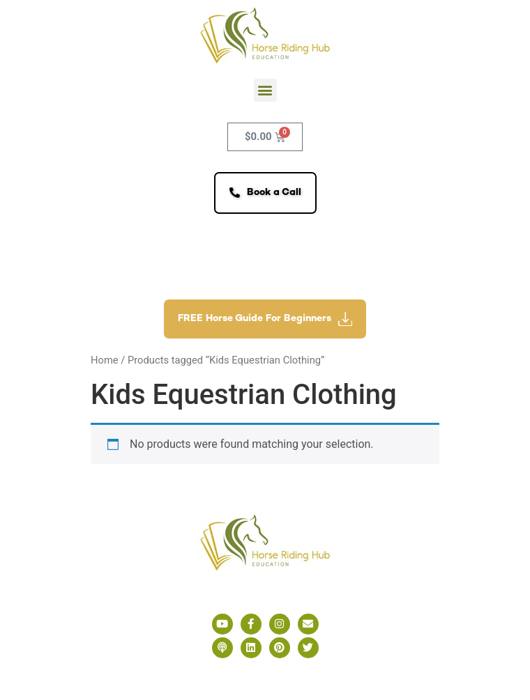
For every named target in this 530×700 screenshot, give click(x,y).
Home (105, 360)
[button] (265, 90)
